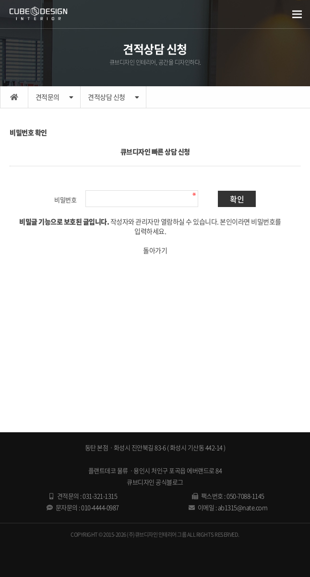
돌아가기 (155, 250)
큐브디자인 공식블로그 (155, 481)
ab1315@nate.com (243, 507)
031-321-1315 (100, 495)
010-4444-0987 (100, 507)
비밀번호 (65, 199)
